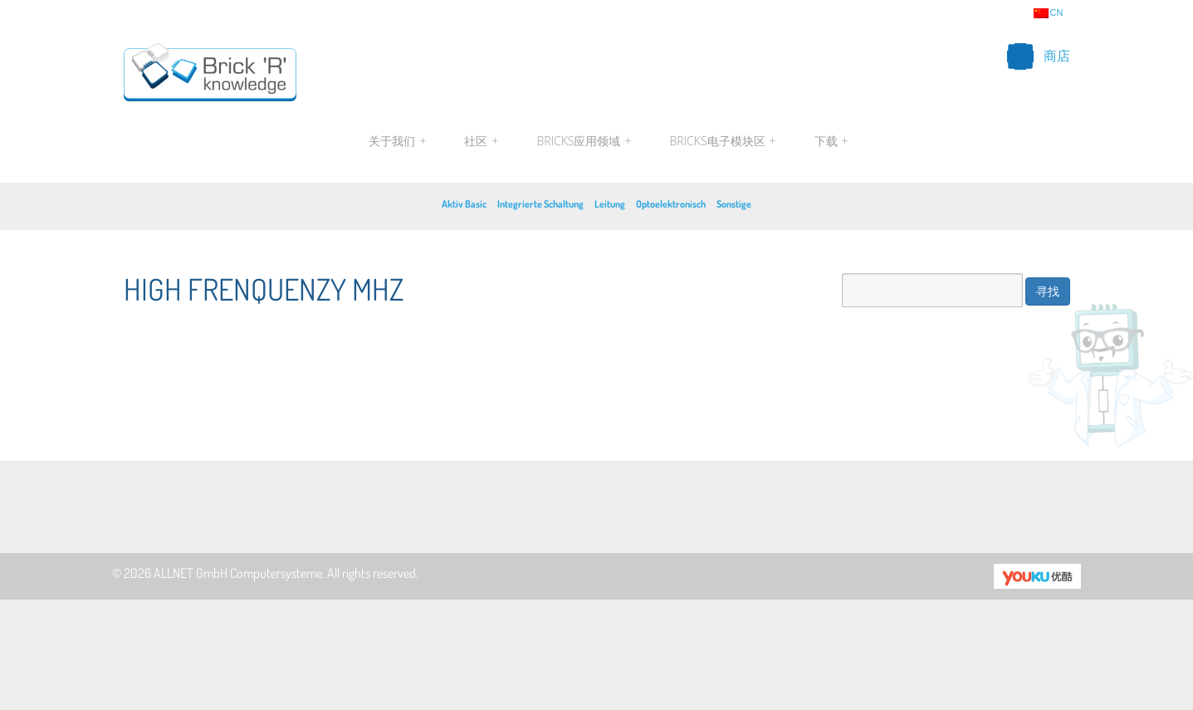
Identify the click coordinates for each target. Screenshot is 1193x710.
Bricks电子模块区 (723, 141)
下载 (829, 141)
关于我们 (397, 141)
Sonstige (733, 204)
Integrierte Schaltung (540, 204)
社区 (481, 141)
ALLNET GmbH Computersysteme (238, 573)
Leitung (609, 204)
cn (1048, 13)
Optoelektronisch (671, 204)
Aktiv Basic (464, 204)
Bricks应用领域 (583, 141)
